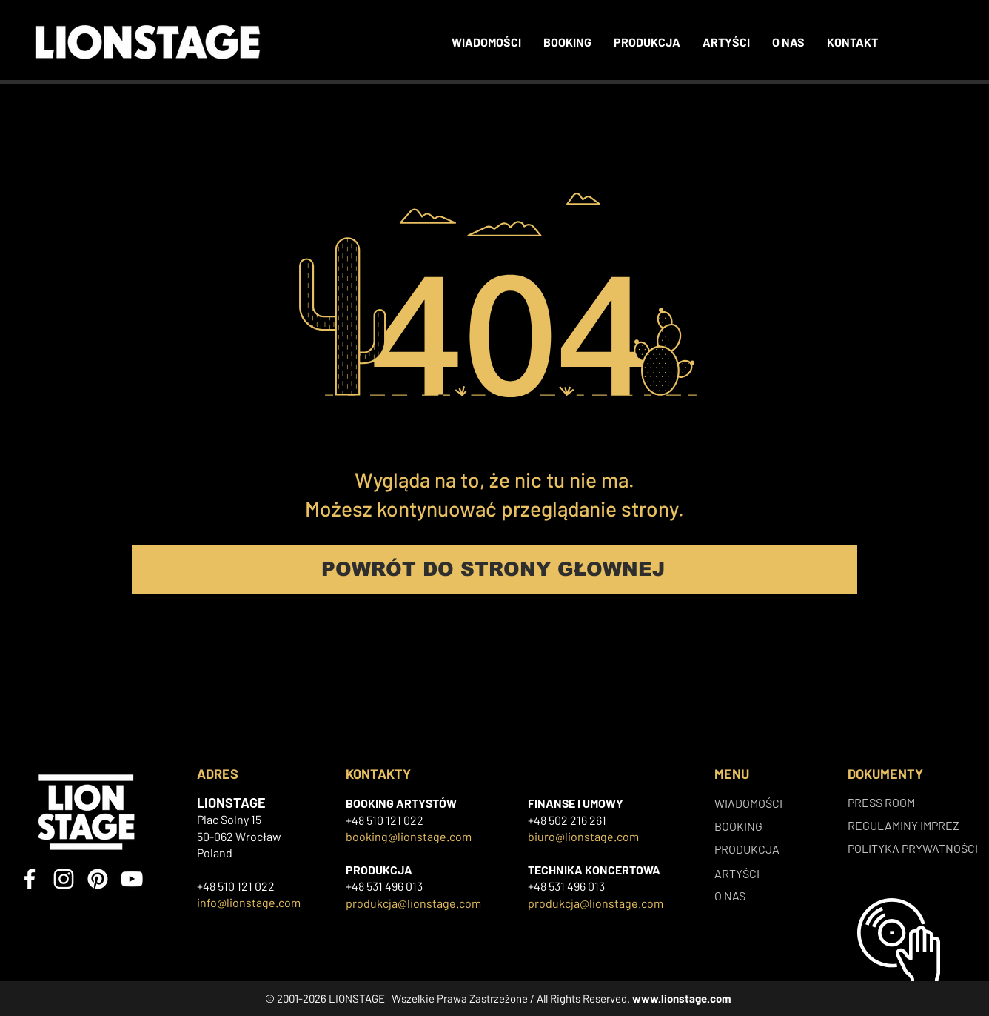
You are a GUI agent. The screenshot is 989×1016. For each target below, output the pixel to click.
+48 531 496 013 (384, 886)
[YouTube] (131, 879)
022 (413, 820)
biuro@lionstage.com (583, 836)
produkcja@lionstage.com (413, 903)
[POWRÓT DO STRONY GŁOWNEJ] (494, 569)
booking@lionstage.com (409, 836)
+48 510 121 (374, 820)
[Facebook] (29, 879)
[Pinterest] (97, 879)
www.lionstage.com (681, 998)
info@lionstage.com (249, 902)
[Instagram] (63, 879)
